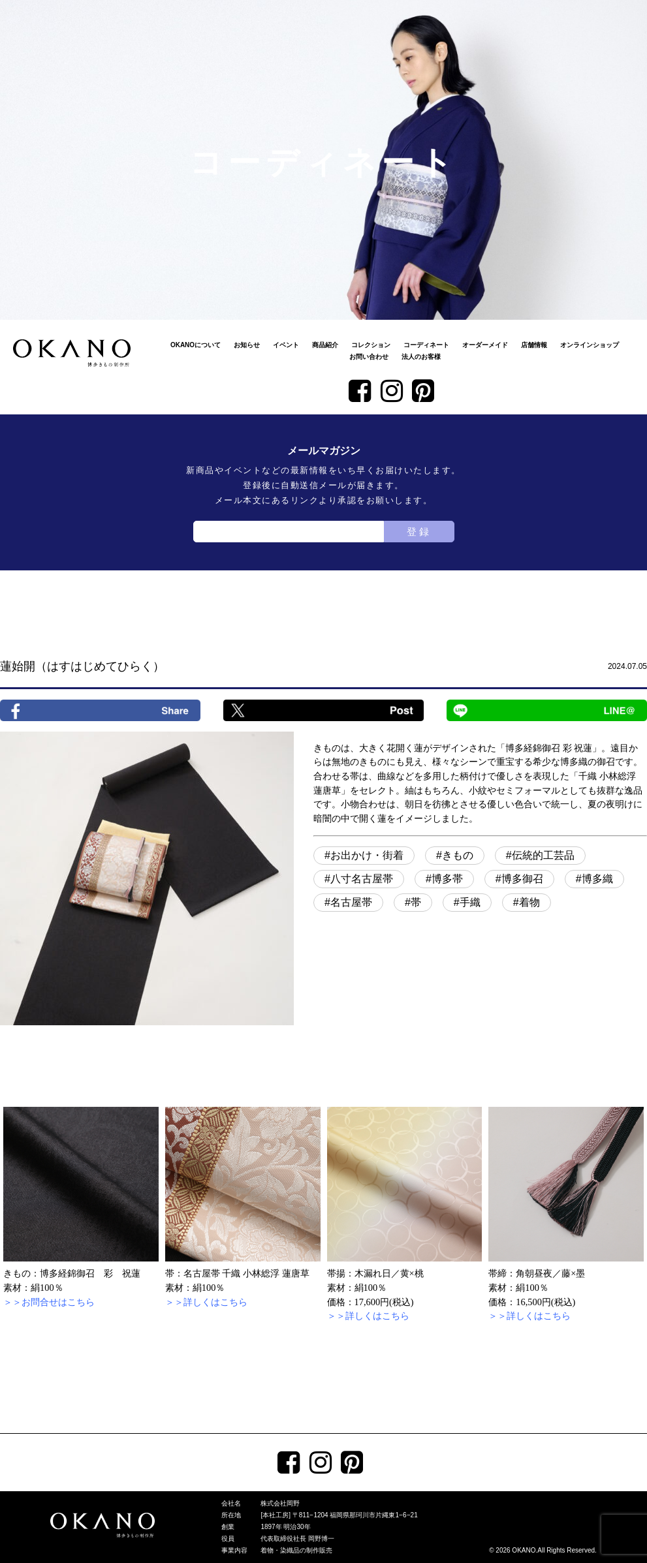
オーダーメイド (485, 344)
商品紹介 (325, 344)
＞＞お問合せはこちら (49, 1302)
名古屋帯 (351, 902)
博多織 (597, 878)
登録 (419, 531)
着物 (529, 902)
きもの (457, 855)
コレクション (370, 344)
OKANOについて (195, 344)
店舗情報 (534, 344)
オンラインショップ (589, 344)
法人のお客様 (421, 356)
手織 (470, 902)
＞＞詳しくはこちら (206, 1302)
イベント (286, 344)
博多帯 (447, 878)
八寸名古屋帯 (361, 878)
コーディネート (426, 344)
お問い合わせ (368, 356)
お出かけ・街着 (366, 855)
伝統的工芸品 (543, 855)
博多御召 (522, 878)
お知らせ (247, 344)
